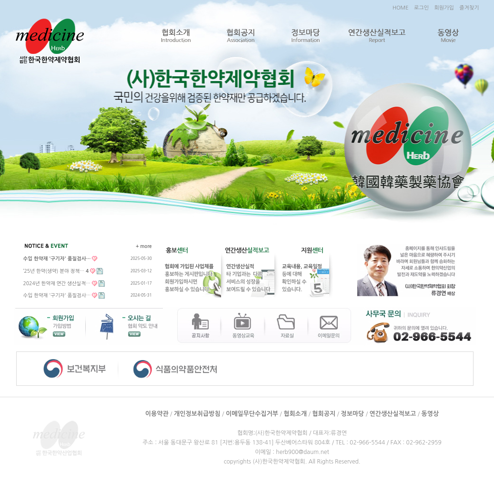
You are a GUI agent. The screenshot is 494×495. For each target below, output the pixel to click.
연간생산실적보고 (376, 36)
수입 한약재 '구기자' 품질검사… (57, 295)
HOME (401, 7)
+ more (144, 246)
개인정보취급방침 (197, 414)
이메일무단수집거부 (252, 414)
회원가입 (444, 7)
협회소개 (176, 36)
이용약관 (157, 414)
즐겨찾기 (469, 7)
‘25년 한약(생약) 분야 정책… (56, 270)
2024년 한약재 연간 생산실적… (57, 283)
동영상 (448, 36)
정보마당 (305, 36)
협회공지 (240, 36)
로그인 (421, 7)
